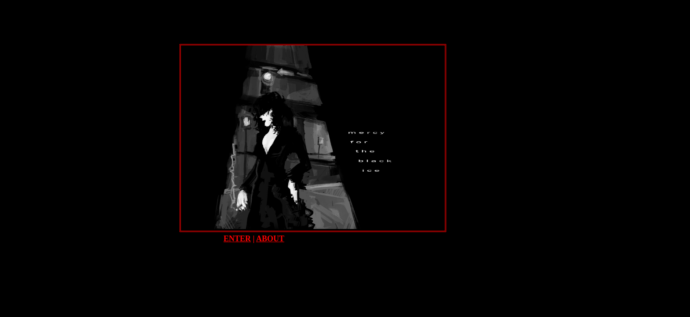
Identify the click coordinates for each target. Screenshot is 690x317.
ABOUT (270, 238)
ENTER (237, 238)
